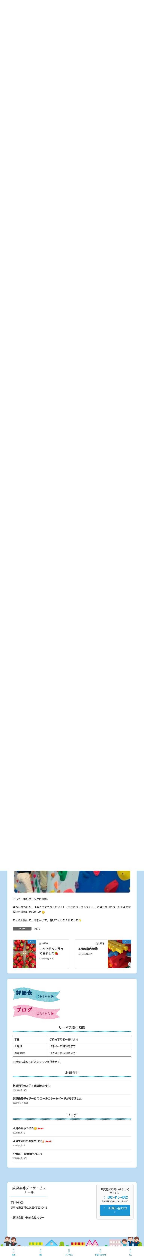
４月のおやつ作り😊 (28, 1128)
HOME (40, 1252)
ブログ (37, 929)
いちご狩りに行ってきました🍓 (51, 951)
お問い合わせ (100, 1252)
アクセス (69, 1252)
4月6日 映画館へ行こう (27, 1154)
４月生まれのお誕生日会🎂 (32, 1141)
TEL (130, 1252)
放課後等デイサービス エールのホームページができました (47, 1098)
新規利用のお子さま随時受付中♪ (32, 1085)
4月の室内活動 (88, 949)
